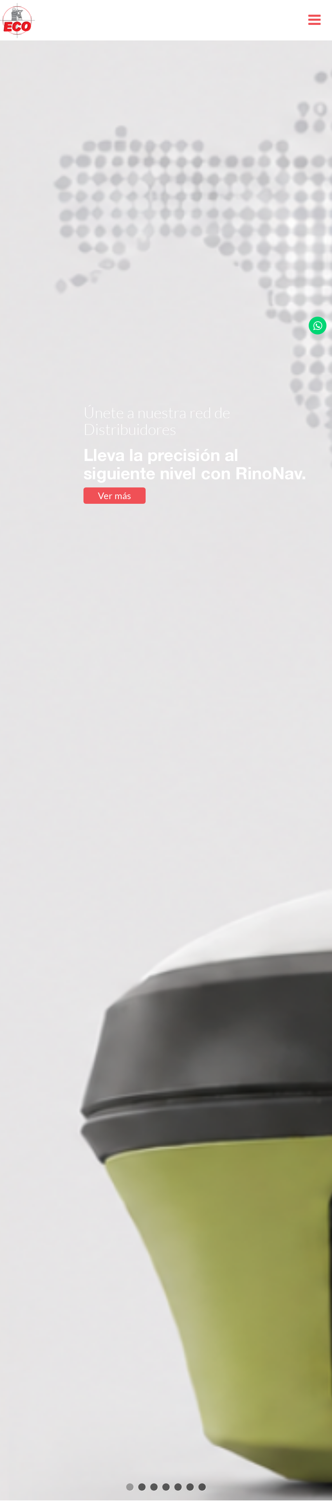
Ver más (114, 495)
